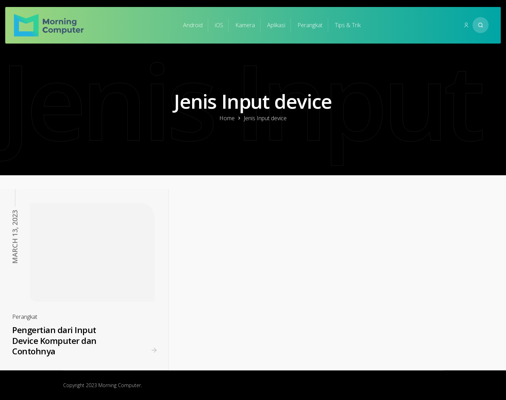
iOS (219, 25)
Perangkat (310, 25)
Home (227, 118)
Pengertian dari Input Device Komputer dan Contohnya (54, 340)
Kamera (245, 25)
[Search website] (481, 25)
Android (193, 25)
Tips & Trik (348, 25)
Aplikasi (276, 25)
